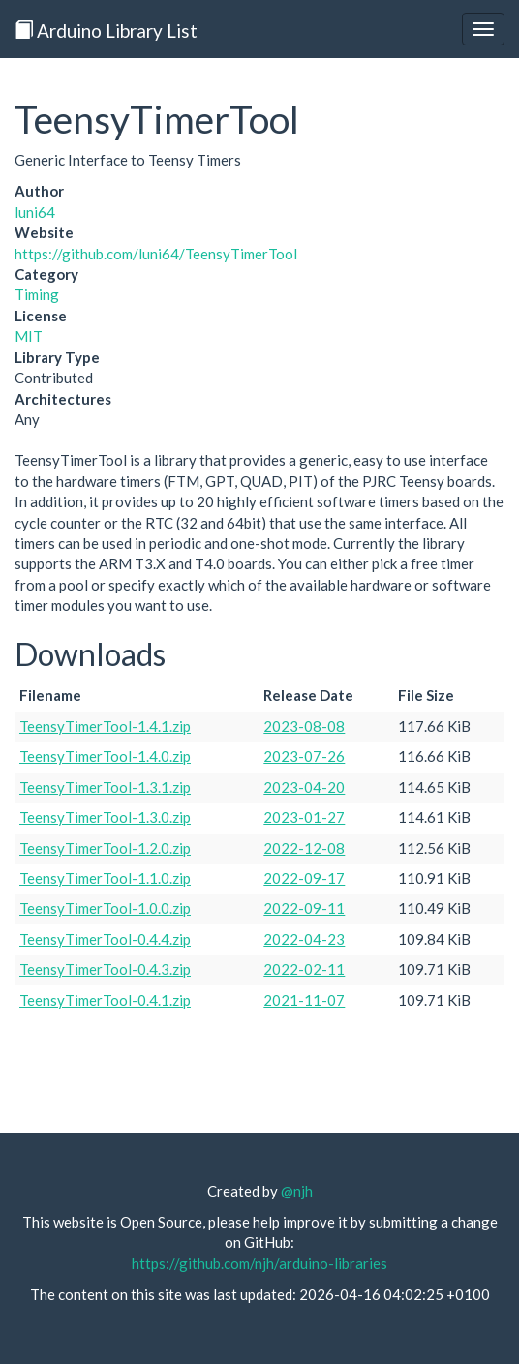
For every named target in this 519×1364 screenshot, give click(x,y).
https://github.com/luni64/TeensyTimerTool (156, 253)
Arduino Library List (106, 30)
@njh (297, 1190)
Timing (37, 294)
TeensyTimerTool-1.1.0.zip (105, 878)
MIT (29, 336)
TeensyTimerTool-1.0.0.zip (105, 908)
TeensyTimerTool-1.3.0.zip (105, 817)
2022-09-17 (304, 878)
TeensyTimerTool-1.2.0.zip (105, 848)
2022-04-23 (304, 939)
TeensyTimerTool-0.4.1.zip (105, 1000)
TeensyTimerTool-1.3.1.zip (105, 787)
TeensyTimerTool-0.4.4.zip (105, 939)
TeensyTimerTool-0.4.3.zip (105, 969)
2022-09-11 (304, 908)
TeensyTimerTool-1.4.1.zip (105, 726)
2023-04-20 (304, 787)
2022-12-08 (304, 848)
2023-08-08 (304, 726)
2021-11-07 (304, 1000)
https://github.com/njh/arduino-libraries (259, 1263)
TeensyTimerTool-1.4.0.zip (105, 756)
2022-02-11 (304, 969)
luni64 (35, 212)
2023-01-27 (304, 817)
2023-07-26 (304, 756)
